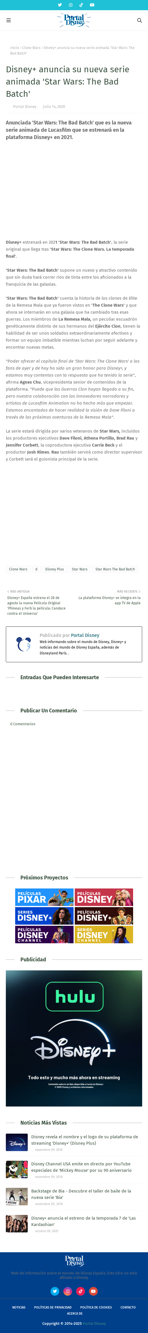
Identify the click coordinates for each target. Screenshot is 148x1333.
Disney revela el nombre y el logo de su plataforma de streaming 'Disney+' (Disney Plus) (84, 1140)
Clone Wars (31, 48)
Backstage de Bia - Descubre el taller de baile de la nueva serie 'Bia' (81, 1194)
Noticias (18, 1307)
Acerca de (75, 1314)
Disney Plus (54, 569)
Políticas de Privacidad (53, 1307)
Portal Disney (24, 106)
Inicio (14, 48)
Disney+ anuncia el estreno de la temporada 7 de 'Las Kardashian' (83, 1221)
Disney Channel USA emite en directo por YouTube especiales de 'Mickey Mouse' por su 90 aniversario (81, 1167)
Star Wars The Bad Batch (115, 569)
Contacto (128, 1307)
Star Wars (80, 569)
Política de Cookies (96, 1307)
